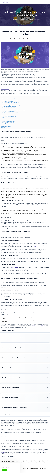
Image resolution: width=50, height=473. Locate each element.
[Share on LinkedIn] (32, 453)
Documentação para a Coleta (8, 108)
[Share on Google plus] (26, 453)
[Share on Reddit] (40, 453)
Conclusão (3, 127)
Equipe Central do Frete (12, 38)
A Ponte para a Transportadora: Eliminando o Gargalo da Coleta (13, 110)
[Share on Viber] (34, 453)
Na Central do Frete (5, 89)
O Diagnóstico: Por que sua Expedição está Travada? (11, 98)
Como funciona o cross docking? (8, 123)
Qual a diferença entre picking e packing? (10, 117)
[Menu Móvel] (46, 2)
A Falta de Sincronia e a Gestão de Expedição (10, 112)
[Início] (10, 19)
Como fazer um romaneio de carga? (9, 121)
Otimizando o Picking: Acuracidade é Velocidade (10, 100)
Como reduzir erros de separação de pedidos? (11, 118)
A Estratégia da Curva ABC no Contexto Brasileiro (11, 102)
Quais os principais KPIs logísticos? (9, 122)
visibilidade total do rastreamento (38, 325)
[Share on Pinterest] (29, 453)
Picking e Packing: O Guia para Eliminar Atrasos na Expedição (29, 19)
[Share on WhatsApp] (48, 453)
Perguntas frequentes (5, 115)
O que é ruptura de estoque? (8, 120)
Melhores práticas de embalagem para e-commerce (11, 124)
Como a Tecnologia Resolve (7, 113)
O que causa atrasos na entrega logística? (10, 116)
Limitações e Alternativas (6, 126)
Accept (4, 470)
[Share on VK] (37, 453)
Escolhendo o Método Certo (8, 101)
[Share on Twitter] (21, 453)
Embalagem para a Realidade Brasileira (9, 106)
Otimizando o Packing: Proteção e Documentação (11, 105)
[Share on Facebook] (24, 453)
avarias (35, 246)
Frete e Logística (33, 38)
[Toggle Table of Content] (47, 97)
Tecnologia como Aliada (7, 103)
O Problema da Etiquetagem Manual (9, 111)
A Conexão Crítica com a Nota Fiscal (9, 107)
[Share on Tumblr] (42, 453)
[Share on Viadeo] (45, 453)
